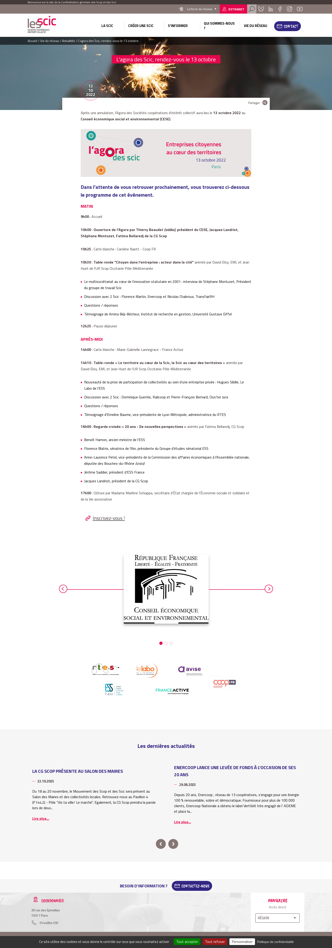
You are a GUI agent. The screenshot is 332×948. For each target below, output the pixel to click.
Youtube (299, 9)
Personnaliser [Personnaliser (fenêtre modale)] (242, 941)
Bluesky (261, 9)
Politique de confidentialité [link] (275, 941)
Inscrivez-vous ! (109, 518)
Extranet (236, 9)
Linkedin (271, 9)
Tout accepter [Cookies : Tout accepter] (187, 941)
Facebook (280, 9)
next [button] (269, 589)
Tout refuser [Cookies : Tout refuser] (215, 941)
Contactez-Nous (195, 886)
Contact (291, 26)
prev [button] (63, 589)
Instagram (289, 9)
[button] (161, 643)
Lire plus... (40, 818)
